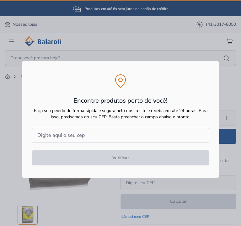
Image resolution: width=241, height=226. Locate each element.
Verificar (120, 158)
